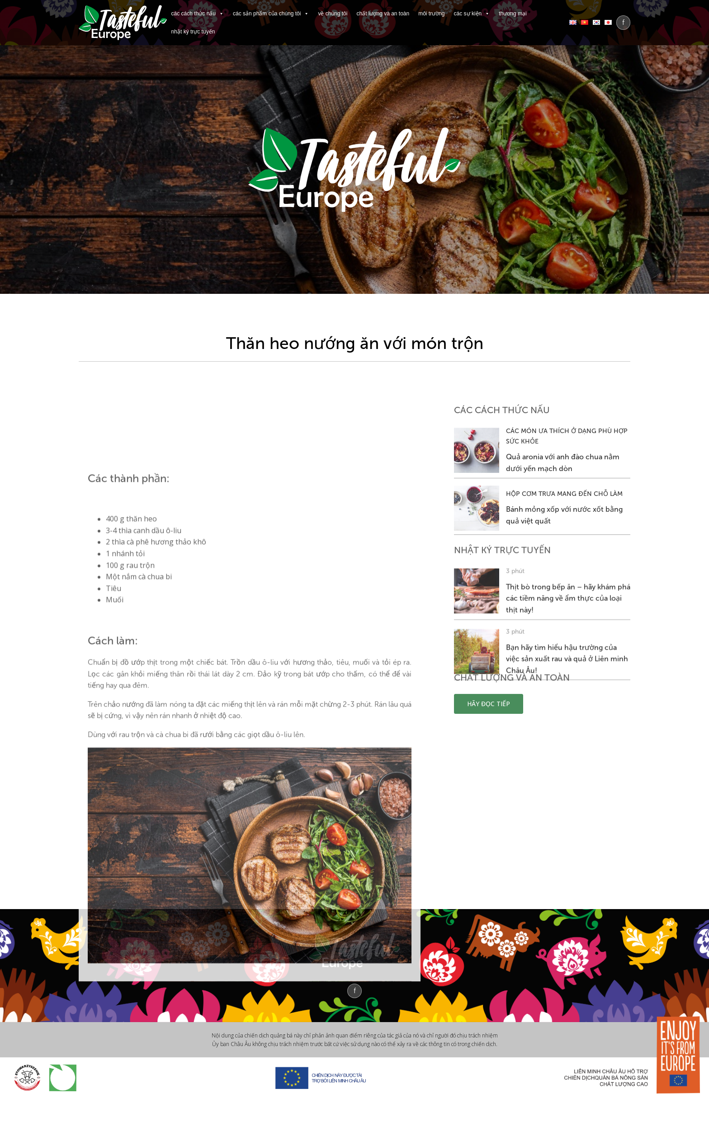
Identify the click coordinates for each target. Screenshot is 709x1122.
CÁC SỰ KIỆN (472, 13)
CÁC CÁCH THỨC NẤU (197, 13)
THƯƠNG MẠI (512, 13)
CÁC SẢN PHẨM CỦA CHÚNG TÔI (271, 13)
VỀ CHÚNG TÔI (332, 13)
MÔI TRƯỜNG (431, 13)
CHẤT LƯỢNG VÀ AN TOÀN (382, 13)
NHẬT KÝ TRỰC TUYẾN (193, 31)
